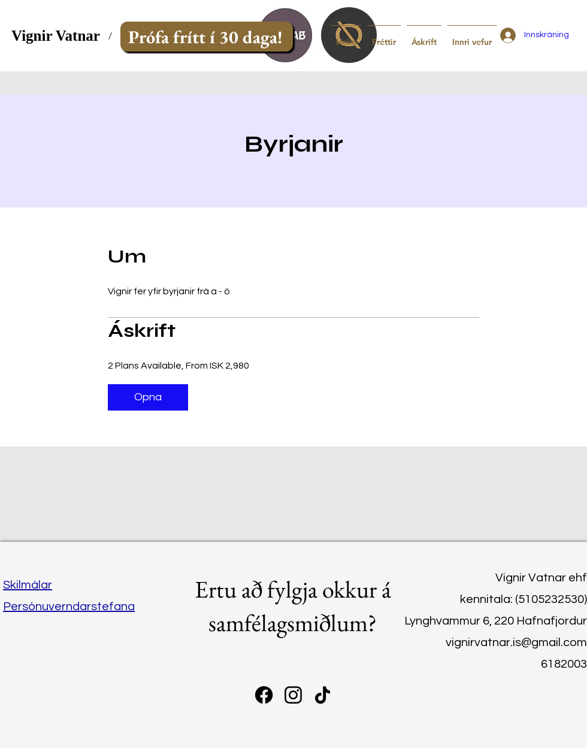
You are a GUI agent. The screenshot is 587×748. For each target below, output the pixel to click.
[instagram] (293, 695)
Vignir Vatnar (55, 36)
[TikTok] (322, 695)
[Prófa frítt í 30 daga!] (206, 37)
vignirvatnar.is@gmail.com (516, 643)
